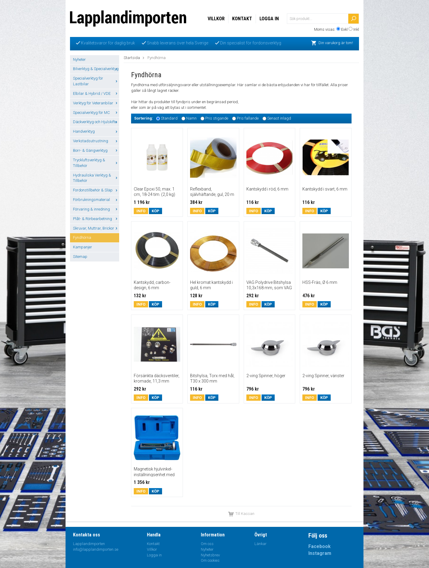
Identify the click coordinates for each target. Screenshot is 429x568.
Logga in (269, 18)
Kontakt (242, 18)
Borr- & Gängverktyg (96, 150)
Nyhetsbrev (210, 555)
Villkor (216, 18)
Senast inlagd (279, 118)
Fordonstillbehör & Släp (96, 190)
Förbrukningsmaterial (96, 199)
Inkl (356, 29)
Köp (155, 211)
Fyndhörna (82, 237)
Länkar (260, 543)
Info (140, 211)
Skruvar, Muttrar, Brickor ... (96, 228)
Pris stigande (216, 118)
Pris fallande (248, 118)
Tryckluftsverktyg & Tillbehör (96, 163)
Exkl (344, 29)
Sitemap (80, 256)
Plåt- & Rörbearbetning (96, 218)
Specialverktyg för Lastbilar (96, 81)
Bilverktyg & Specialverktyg (96, 68)
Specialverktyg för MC (96, 112)
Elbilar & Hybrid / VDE (96, 93)
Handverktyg (96, 131)
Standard (169, 118)
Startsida (132, 57)
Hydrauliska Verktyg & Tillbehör (96, 178)
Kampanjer (82, 247)
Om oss (207, 543)
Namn (191, 118)
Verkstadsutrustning (96, 141)
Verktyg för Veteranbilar (96, 103)
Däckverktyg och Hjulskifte (96, 122)
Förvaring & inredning (96, 209)
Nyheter (79, 59)
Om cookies (210, 560)
